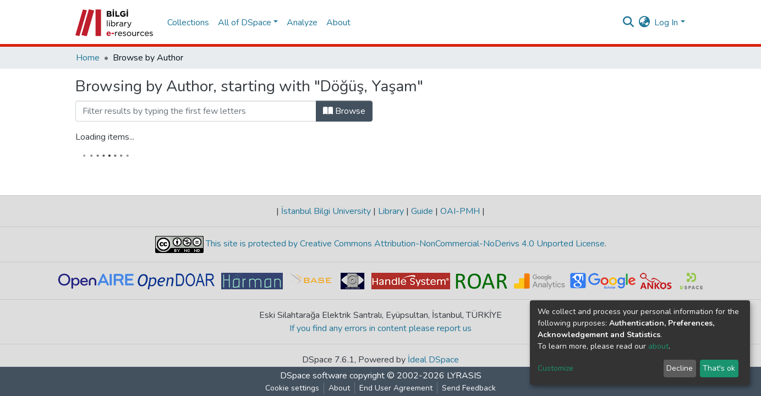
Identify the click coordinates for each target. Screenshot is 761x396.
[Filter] (195, 111)
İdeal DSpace (433, 360)
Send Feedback (469, 388)
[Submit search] (628, 22)
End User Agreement (395, 388)
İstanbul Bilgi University (326, 211)
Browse (344, 111)
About (338, 22)
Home (88, 58)
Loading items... (104, 137)
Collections (188, 22)
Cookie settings (292, 388)
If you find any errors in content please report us (380, 328)
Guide (422, 211)
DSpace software (313, 376)
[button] (644, 22)
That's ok (719, 368)
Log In (666, 22)
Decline (679, 368)
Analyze (302, 22)
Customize (555, 368)
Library (391, 211)
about (658, 346)
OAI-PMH (460, 211)
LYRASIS (464, 376)
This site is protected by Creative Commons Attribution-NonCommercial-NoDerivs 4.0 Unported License (404, 244)
